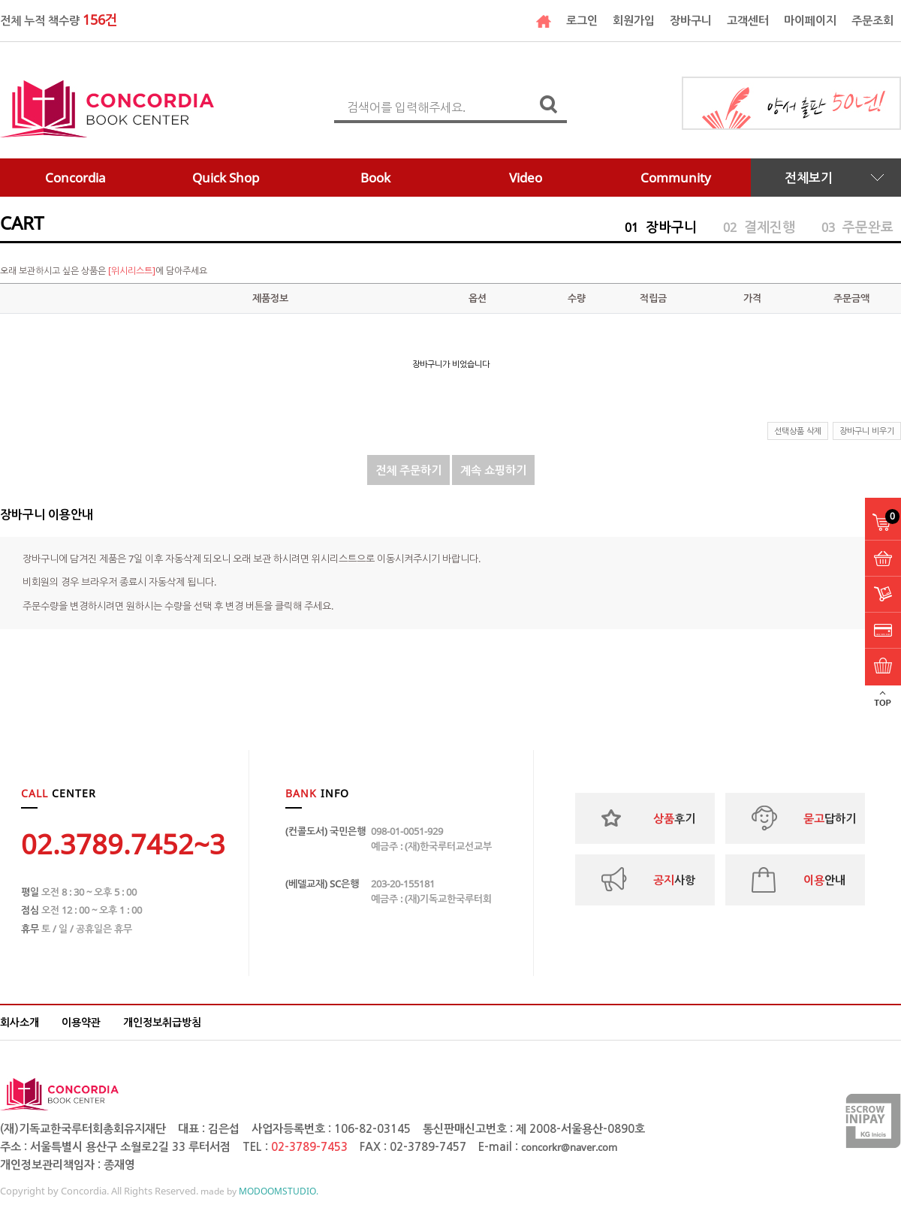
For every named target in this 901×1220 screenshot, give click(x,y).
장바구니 (691, 20)
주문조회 (872, 20)
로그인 (582, 20)
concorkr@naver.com (569, 1147)
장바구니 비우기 (866, 430)
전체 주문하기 (408, 469)
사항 (674, 879)
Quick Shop (225, 177)
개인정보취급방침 (162, 1022)
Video (525, 177)
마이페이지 (810, 20)
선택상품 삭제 (797, 430)
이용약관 (81, 1022)
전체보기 (809, 177)
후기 (674, 818)
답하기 (829, 818)
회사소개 (19, 1022)
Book (375, 177)
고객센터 (748, 20)
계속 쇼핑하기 (493, 469)
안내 (824, 879)
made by (259, 1191)
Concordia (75, 177)
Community (675, 177)
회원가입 (634, 20)
